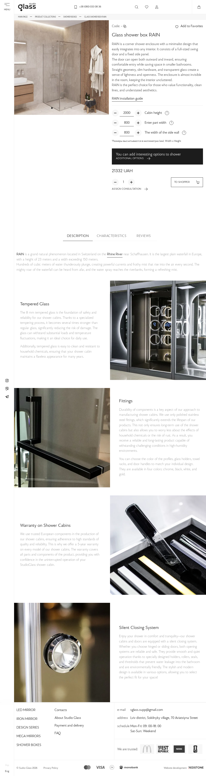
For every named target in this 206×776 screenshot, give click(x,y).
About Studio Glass (68, 718)
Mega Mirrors (28, 736)
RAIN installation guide (127, 99)
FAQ (58, 733)
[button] (52, 108)
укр (7, 765)
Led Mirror (25, 710)
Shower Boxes (28, 745)
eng (7, 771)
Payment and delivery (69, 726)
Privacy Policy (50, 768)
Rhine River (115, 254)
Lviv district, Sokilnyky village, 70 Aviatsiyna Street (164, 718)
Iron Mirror (26, 719)
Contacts (61, 710)
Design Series (27, 728)
